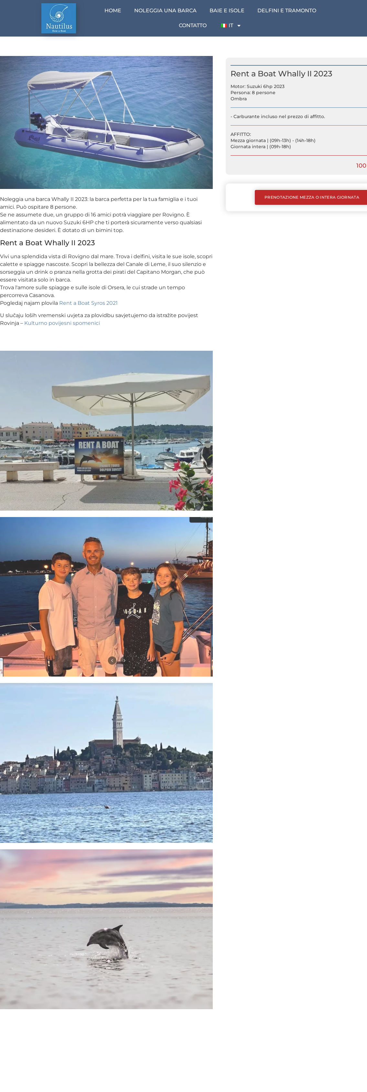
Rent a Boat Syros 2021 (88, 303)
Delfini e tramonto (286, 10)
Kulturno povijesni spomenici (62, 323)
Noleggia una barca (165, 10)
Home (112, 10)
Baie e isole (227, 10)
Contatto (193, 25)
